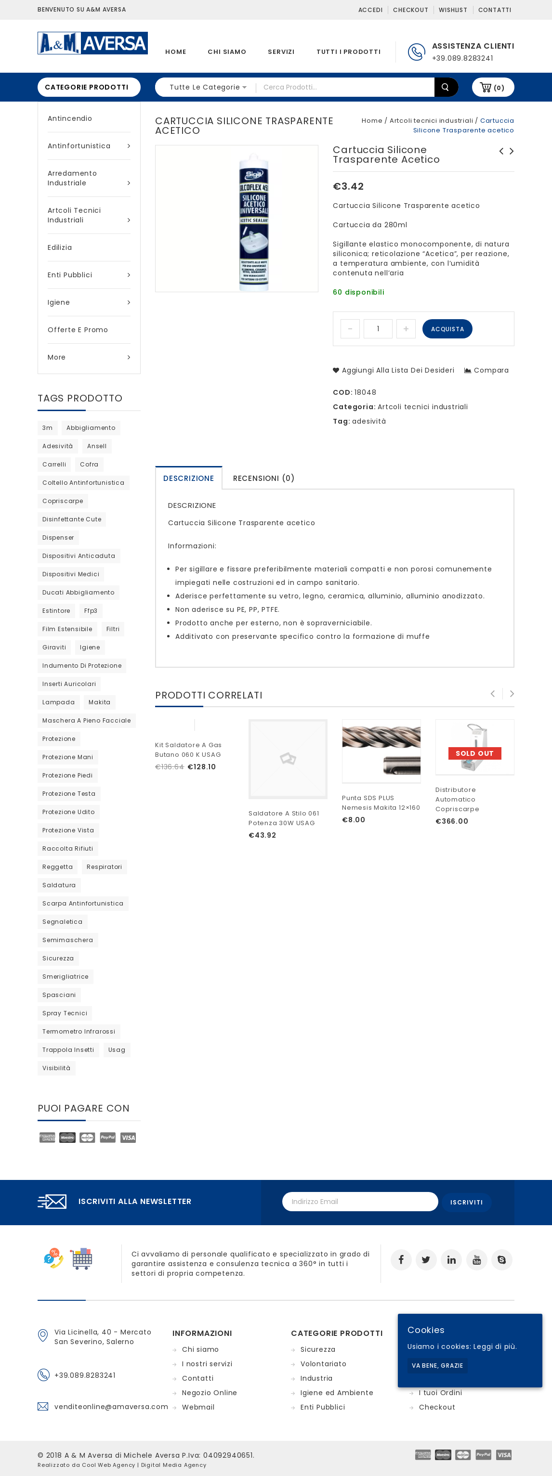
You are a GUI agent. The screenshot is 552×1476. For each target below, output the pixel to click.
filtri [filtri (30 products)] (113, 629)
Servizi (281, 51)
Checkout (410, 10)
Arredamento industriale (89, 178)
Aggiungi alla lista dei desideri (397, 370)
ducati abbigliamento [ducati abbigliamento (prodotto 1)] (78, 592)
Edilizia (60, 247)
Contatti (495, 10)
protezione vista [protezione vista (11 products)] (68, 830)
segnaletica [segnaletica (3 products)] (62, 922)
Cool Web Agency (108, 1463)
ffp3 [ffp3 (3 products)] (91, 611)
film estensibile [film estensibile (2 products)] (67, 629)
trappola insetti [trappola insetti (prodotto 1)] (68, 1050)
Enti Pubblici (89, 275)
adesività (369, 421)
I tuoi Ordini (440, 1391)
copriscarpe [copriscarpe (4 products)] (62, 501)
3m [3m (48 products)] (47, 428)
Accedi (370, 10)
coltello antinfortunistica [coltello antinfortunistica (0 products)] (83, 483)
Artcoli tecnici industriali (89, 215)
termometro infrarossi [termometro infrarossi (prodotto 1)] (79, 1031)
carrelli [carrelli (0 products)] (54, 464)
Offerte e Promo (78, 330)
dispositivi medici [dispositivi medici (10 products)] (70, 574)
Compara (491, 370)
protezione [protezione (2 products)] (59, 739)
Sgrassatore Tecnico (498, 156)
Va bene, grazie (437, 1365)
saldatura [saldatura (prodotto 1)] (59, 885)
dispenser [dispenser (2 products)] (58, 537)
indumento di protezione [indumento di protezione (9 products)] (81, 665)
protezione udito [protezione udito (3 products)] (68, 812)
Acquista (447, 329)
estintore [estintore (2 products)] (56, 611)
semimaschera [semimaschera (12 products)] (67, 940)
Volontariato (324, 1362)
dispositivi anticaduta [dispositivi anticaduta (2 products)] (79, 556)
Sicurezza (318, 1347)
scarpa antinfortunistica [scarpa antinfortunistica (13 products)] (83, 903)
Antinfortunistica (89, 146)
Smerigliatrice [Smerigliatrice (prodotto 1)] (65, 976)
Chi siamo (227, 51)
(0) (499, 88)
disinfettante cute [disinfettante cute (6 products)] (71, 519)
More (89, 357)
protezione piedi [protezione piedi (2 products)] (67, 775)
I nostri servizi (207, 1362)
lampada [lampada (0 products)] (58, 702)
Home (175, 51)
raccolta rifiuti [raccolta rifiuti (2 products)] (67, 848)
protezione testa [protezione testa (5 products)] (69, 794)
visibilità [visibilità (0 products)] (56, 1068)
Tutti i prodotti (348, 51)
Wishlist (453, 10)
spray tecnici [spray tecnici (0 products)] (64, 1013)
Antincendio (70, 118)
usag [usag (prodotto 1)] (117, 1050)
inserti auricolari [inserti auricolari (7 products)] (69, 684)
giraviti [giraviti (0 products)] (54, 647)
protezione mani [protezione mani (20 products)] (67, 757)
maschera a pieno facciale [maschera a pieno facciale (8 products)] (86, 720)
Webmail (198, 1405)
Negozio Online (209, 1391)
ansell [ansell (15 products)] (97, 446)
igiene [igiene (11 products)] (90, 647)
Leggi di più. (495, 1346)
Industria (317, 1376)
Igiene (89, 302)
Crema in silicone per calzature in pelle (509, 160)
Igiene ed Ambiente (337, 1391)
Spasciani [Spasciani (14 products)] (59, 995)
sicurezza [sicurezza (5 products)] (58, 958)
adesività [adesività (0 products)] (57, 446)
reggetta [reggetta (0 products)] (57, 867)
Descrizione (188, 478)
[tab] (189, 478)
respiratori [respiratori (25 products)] (104, 867)
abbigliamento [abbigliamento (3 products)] (90, 428)
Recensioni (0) (264, 478)
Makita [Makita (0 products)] (100, 702)
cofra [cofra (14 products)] (89, 464)
